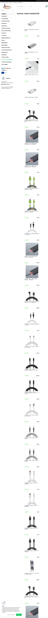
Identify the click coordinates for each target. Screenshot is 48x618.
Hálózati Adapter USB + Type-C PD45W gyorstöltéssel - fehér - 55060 (42, 585)
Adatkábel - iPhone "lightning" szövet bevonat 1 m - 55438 (31, 78)
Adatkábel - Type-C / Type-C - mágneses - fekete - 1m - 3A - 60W (22, 151)
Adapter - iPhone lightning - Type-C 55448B (31, 30)
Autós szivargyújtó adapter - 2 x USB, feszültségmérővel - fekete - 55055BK (21, 296)
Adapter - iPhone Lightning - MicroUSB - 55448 (21, 30)
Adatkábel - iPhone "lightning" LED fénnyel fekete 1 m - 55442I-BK (22, 79)
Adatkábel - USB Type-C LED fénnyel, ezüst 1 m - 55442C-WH (42, 223)
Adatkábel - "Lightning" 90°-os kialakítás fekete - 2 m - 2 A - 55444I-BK (31, 54)
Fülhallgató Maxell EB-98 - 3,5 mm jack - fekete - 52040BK (42, 464)
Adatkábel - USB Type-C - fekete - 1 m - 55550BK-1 (32, 199)
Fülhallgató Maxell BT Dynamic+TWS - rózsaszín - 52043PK (22, 464)
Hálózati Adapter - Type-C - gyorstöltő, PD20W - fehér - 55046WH (21, 536)
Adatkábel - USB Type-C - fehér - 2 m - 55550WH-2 (22, 199)
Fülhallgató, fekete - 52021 (21, 512)
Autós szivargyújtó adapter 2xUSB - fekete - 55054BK (21, 320)
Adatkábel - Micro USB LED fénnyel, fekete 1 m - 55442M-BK (42, 103)
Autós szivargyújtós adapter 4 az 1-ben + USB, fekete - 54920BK (22, 346)
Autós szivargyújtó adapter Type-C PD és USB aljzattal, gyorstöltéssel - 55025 (32, 321)
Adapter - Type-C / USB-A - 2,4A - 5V (41, 30)
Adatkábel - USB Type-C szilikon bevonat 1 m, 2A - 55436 (31, 247)
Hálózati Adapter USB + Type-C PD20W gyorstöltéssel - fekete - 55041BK (22, 585)
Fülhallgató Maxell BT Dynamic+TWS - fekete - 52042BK (22, 441)
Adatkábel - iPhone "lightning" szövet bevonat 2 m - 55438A (41, 79)
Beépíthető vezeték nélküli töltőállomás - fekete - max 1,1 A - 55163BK (22, 370)
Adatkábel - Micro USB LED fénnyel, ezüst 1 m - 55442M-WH (32, 102)
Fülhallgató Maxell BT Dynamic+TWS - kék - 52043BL (42, 441)
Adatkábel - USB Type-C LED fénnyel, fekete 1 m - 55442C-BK (21, 247)
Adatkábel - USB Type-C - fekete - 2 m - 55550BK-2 (42, 199)
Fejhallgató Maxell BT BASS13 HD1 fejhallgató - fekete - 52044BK (42, 394)
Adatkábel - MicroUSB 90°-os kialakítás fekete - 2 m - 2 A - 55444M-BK (22, 127)
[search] (30, 7)
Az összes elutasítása (11, 614)
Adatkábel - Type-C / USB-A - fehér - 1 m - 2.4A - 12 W (42, 151)
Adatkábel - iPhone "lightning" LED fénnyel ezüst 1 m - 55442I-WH (42, 54)
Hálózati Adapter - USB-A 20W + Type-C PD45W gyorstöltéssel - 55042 (32, 561)
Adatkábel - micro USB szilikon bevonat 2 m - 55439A (21, 102)
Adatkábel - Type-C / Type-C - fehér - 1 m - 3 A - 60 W (42, 127)
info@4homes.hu (6, 84)
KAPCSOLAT (15, 2)
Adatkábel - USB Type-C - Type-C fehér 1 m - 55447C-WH (21, 223)
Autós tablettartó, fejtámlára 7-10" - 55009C (31, 346)
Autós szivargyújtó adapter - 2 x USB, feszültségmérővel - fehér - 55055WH (41, 271)
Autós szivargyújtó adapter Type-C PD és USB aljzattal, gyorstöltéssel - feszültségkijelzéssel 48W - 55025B (42, 321)
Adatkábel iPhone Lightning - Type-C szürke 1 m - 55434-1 (42, 247)
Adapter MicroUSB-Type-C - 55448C (21, 54)
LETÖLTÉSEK (20, 2)
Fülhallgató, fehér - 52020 (41, 488)
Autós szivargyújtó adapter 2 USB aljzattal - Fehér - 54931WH (31, 296)
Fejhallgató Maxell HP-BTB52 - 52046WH (22, 418)
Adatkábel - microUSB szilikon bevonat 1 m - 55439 (31, 127)
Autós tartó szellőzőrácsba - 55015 (41, 346)
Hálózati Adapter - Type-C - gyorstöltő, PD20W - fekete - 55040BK (31, 536)
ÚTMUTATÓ (10, 2)
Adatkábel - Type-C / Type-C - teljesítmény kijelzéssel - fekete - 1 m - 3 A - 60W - (32, 152)
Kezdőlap (2, 10)
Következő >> (33, 596)
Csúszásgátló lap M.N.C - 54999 (31, 369)
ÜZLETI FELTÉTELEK (5, 2)
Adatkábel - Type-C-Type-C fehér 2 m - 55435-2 (32, 175)
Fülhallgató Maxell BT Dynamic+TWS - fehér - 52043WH (42, 418)
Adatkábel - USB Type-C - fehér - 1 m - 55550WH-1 (42, 175)
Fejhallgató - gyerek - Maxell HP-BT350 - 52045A (32, 394)
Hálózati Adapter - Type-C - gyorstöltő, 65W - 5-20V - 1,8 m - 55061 (32, 512)
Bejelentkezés (39, 0)
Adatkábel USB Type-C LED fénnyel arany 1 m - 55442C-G (32, 271)
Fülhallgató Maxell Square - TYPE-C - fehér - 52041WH (21, 488)
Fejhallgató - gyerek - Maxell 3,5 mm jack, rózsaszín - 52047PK (22, 394)
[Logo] (7, 6)
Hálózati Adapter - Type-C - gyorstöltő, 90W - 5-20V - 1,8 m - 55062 (42, 512)
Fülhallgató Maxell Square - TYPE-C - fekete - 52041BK (31, 488)
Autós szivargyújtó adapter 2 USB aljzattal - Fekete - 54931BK (41, 296)
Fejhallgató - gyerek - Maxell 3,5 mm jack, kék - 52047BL (42, 369)
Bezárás (19, 614)
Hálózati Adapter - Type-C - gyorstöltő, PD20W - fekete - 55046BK (21, 561)
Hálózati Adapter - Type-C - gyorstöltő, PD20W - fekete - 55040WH (42, 536)
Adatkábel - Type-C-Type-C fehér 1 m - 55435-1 (21, 175)
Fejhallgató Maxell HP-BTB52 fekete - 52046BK (31, 418)
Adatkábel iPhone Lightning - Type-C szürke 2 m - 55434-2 (22, 271)
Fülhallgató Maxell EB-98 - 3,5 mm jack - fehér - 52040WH (32, 464)
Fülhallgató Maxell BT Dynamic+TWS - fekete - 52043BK (32, 441)
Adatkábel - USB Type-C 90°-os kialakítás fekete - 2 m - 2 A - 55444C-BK (32, 223)
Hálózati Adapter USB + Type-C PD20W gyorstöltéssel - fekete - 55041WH (32, 585)
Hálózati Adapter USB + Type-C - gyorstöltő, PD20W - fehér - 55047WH (42, 561)
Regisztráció (45, 0)
